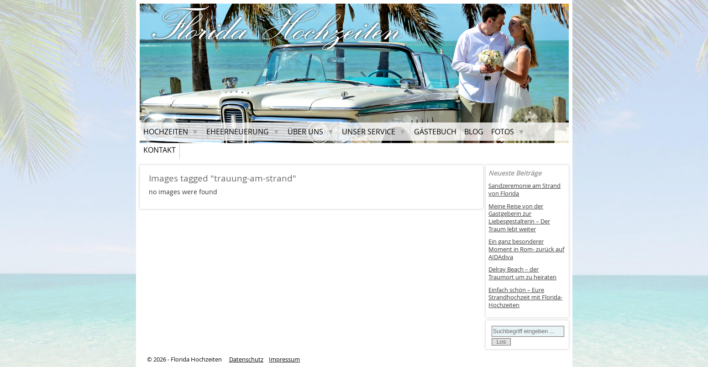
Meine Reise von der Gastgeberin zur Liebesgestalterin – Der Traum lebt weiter (519, 217)
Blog (473, 132)
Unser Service (368, 132)
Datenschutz (246, 359)
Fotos (502, 132)
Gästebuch (435, 132)
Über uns (305, 132)
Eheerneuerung (237, 132)
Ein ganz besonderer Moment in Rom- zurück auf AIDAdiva (526, 249)
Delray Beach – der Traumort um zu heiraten (522, 273)
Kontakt (159, 150)
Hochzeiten (165, 132)
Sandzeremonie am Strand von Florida (524, 189)
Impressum (284, 359)
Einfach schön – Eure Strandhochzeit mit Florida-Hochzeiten (525, 297)
